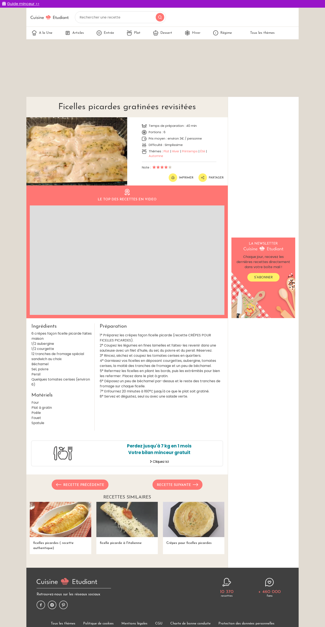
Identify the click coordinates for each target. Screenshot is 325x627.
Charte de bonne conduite (190, 623)
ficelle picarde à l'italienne (127, 523)
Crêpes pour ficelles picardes (193, 523)
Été (202, 151)
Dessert (162, 32)
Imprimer (181, 177)
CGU (158, 623)
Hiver (192, 32)
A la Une (42, 32)
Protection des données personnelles (246, 623)
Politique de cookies (98, 623)
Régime (222, 32)
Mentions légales (134, 623)
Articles (74, 32)
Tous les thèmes (260, 33)
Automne (156, 156)
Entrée (105, 32)
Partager (211, 177)
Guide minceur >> (23, 3)
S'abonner (263, 277)
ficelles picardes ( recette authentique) (60, 526)
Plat (133, 32)
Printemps (190, 151)
